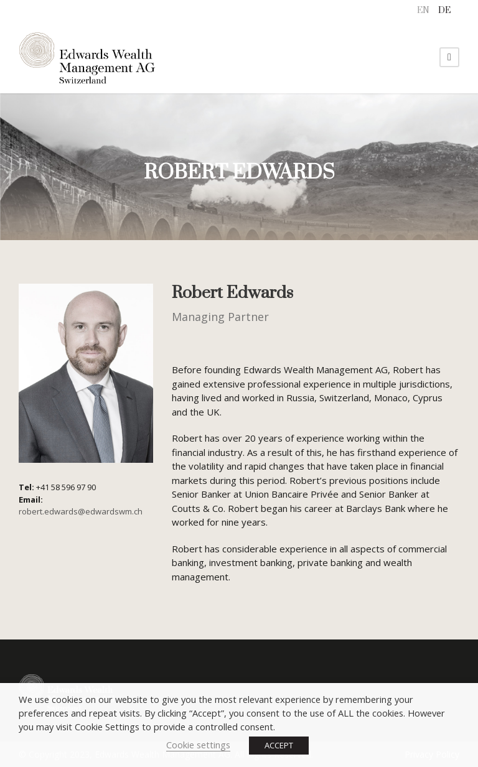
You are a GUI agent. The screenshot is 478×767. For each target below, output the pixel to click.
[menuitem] (423, 11)
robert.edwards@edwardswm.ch (81, 511)
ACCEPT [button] (279, 745)
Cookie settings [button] (198, 744)
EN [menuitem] (423, 10)
